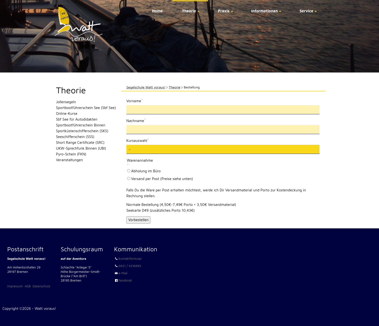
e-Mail (122, 273)
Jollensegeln (66, 102)
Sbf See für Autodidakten (76, 119)
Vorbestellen (138, 220)
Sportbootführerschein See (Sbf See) (86, 108)
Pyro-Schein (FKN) (71, 154)
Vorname (134, 100)
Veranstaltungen (69, 160)
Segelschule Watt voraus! (146, 87)
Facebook (125, 280)
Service (306, 11)
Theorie (189, 11)
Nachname (136, 120)
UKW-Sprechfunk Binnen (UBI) (81, 148)
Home (157, 11)
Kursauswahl (137, 140)
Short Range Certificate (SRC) (80, 142)
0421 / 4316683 (129, 266)
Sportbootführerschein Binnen (80, 125)
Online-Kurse (67, 113)
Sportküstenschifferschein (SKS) (82, 131)
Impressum (15, 286)
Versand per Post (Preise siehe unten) (162, 179)
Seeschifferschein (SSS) (75, 137)
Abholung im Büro (146, 171)
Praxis (223, 11)
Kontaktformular (130, 259)
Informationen (264, 11)
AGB (28, 286)
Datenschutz (41, 286)
